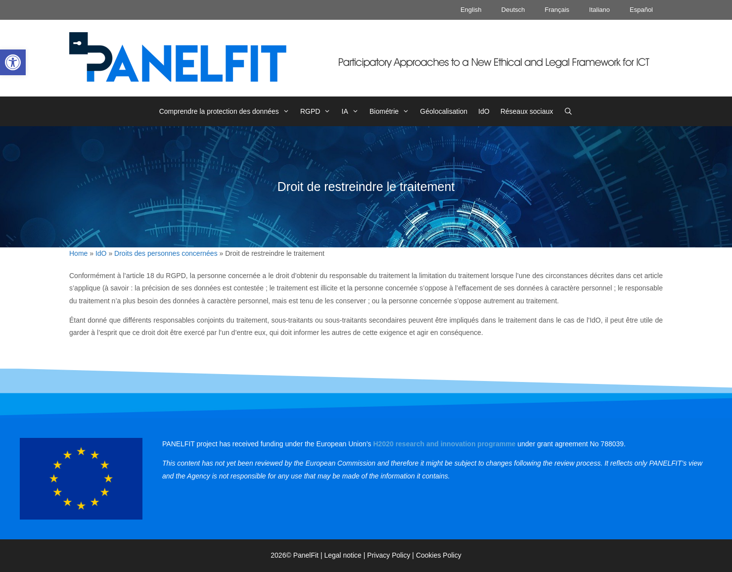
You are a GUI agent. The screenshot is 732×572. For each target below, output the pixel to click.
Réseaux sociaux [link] (527, 111)
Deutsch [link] (513, 9)
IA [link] (353, 111)
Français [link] (557, 9)
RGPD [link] (318, 111)
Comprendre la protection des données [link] (227, 111)
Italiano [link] (599, 9)
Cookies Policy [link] (438, 555)
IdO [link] (484, 111)
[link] (13, 62)
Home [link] (78, 253)
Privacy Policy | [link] (391, 555)
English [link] (471, 9)
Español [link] (641, 9)
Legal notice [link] (343, 555)
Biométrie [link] (391, 111)
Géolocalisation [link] (443, 111)
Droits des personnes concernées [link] (166, 253)
